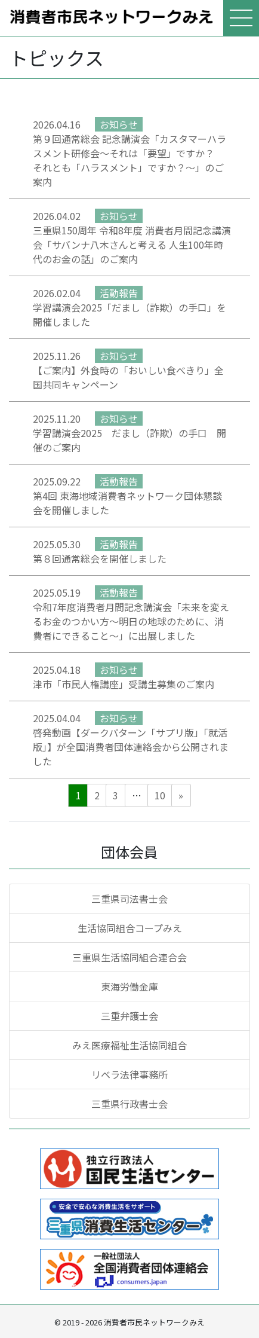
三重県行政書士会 (129, 1103)
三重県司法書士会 (129, 898)
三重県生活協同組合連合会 (129, 957)
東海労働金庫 (129, 986)
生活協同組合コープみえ (130, 928)
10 (160, 795)
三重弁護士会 (129, 1016)
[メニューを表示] (241, 18)
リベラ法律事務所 (129, 1074)
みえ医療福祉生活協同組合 (129, 1045)
